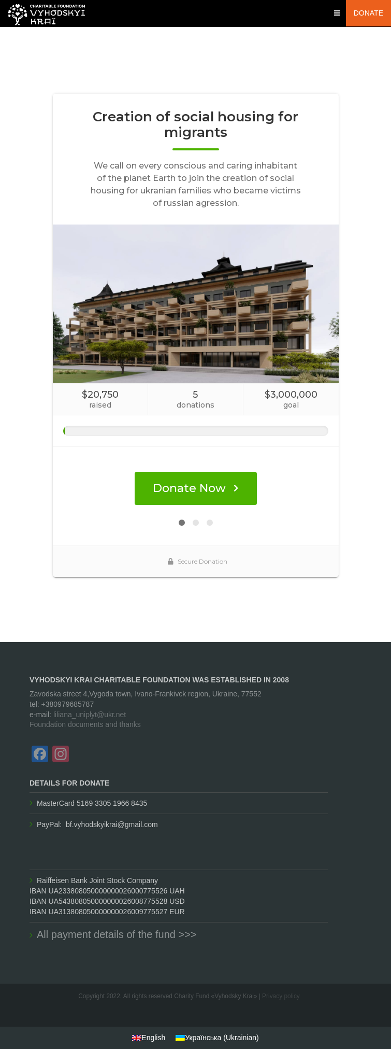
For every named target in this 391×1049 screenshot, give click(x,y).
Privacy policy (281, 996)
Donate (368, 13)
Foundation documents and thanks (85, 724)
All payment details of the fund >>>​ (117, 934)
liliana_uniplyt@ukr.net (89, 714)
